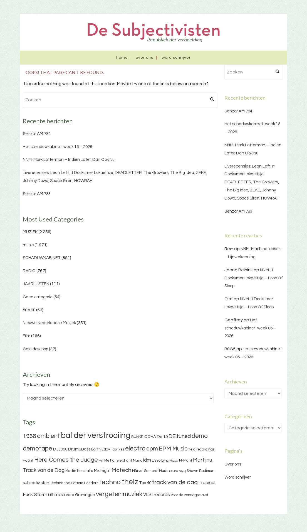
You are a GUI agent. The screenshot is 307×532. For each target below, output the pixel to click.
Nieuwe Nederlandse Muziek (49, 323)
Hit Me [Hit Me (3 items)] (104, 460)
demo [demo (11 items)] (200, 436)
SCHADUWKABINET (42, 258)
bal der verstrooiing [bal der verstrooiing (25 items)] (95, 435)
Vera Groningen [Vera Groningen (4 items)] (80, 495)
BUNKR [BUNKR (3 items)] (137, 437)
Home (122, 58)
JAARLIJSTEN (36, 284)
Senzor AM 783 (37, 194)
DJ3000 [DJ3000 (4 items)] (60, 449)
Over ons (144, 58)
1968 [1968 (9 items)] (29, 436)
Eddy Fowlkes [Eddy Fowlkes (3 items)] (112, 449)
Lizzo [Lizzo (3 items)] (156, 460)
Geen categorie (38, 297)
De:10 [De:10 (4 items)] (162, 437)
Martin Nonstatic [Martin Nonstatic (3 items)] (79, 471)
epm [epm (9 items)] (152, 449)
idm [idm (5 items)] (147, 460)
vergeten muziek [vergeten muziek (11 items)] (119, 494)
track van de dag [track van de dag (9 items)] (175, 482)
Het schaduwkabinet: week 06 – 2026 (250, 328)
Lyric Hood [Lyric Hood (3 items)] (169, 460)
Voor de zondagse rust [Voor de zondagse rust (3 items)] (189, 495)
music (28, 245)
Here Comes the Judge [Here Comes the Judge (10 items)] (66, 460)
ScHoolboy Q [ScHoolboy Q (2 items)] (177, 470)
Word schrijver (176, 58)
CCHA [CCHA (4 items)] (150, 437)
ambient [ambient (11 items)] (48, 436)
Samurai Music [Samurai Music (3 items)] (156, 471)
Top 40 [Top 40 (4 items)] (145, 483)
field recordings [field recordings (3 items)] (201, 449)
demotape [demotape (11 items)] (37, 448)
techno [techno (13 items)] (110, 482)
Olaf (228, 299)
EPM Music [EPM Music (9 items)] (173, 449)
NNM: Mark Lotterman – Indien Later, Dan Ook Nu (69, 159)
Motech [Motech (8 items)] (121, 470)
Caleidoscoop (35, 349)
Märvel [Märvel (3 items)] (137, 471)
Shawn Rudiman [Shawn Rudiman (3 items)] (200, 471)
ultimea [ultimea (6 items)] (56, 494)
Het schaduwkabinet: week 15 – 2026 (57, 147)
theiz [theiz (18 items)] (130, 482)
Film (26, 336)
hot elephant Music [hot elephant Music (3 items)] (126, 460)
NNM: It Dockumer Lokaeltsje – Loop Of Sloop (253, 278)
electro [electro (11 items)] (135, 448)
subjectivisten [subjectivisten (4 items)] (36, 483)
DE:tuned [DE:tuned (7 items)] (180, 436)
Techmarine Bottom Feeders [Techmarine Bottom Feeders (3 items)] (74, 483)
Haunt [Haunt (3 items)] (28, 460)
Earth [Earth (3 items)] (96, 449)
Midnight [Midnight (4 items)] (102, 471)
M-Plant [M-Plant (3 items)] (185, 460)
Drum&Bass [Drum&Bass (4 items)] (79, 449)
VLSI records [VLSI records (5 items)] (156, 494)
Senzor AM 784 (37, 134)
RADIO (29, 271)
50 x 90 (29, 310)
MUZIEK (30, 232)
